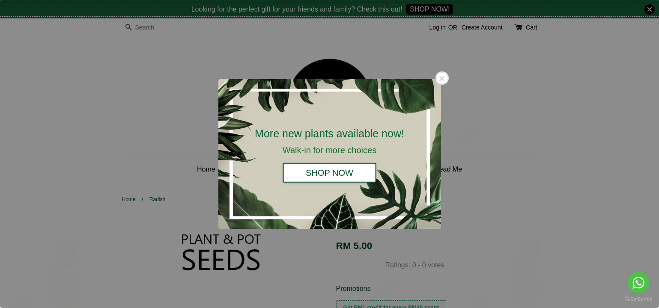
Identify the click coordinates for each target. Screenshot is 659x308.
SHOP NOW (329, 172)
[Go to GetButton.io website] (638, 299)
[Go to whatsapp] (638, 282)
